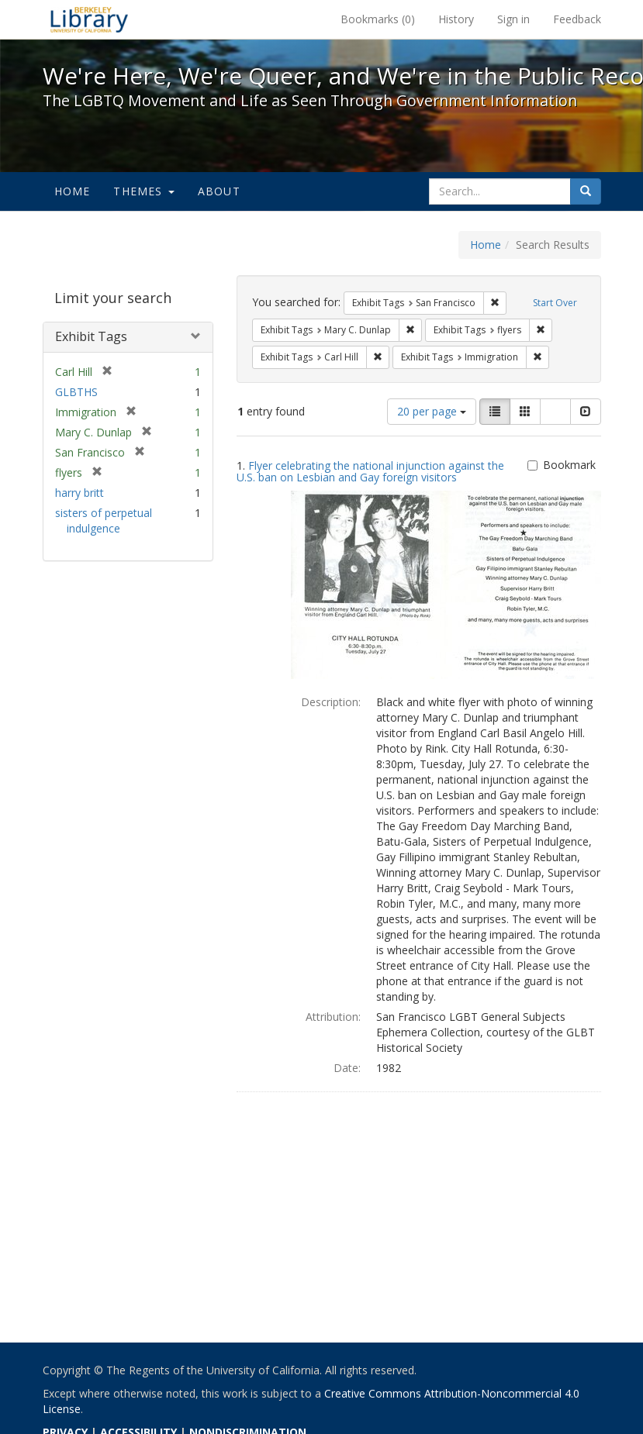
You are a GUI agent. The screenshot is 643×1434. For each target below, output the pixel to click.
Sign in (513, 19)
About (219, 191)
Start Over (555, 302)
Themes (143, 191)
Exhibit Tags (91, 336)
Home (72, 191)
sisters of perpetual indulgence (103, 520)
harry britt (79, 492)
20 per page (431, 411)
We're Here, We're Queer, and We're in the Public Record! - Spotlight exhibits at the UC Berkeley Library (89, 19)
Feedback (577, 19)
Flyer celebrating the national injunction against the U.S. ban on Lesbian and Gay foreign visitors (370, 471)
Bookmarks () (378, 19)
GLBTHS (76, 391)
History (456, 19)
